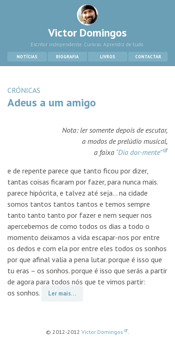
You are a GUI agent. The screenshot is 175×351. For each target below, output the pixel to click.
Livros (107, 57)
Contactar (148, 57)
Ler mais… (62, 293)
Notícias (27, 57)
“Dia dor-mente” (142, 152)
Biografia (67, 57)
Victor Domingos (87, 22)
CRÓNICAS (23, 90)
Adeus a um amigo (51, 102)
